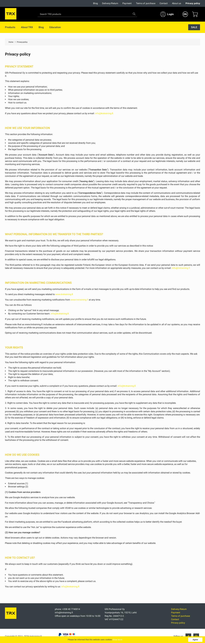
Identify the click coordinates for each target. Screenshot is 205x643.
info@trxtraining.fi (104, 113)
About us (176, 3)
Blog (95, 3)
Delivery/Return (110, 3)
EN (185, 14)
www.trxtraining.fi (64, 294)
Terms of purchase (145, 3)
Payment (127, 3)
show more (117, 639)
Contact (164, 3)
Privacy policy (192, 3)
